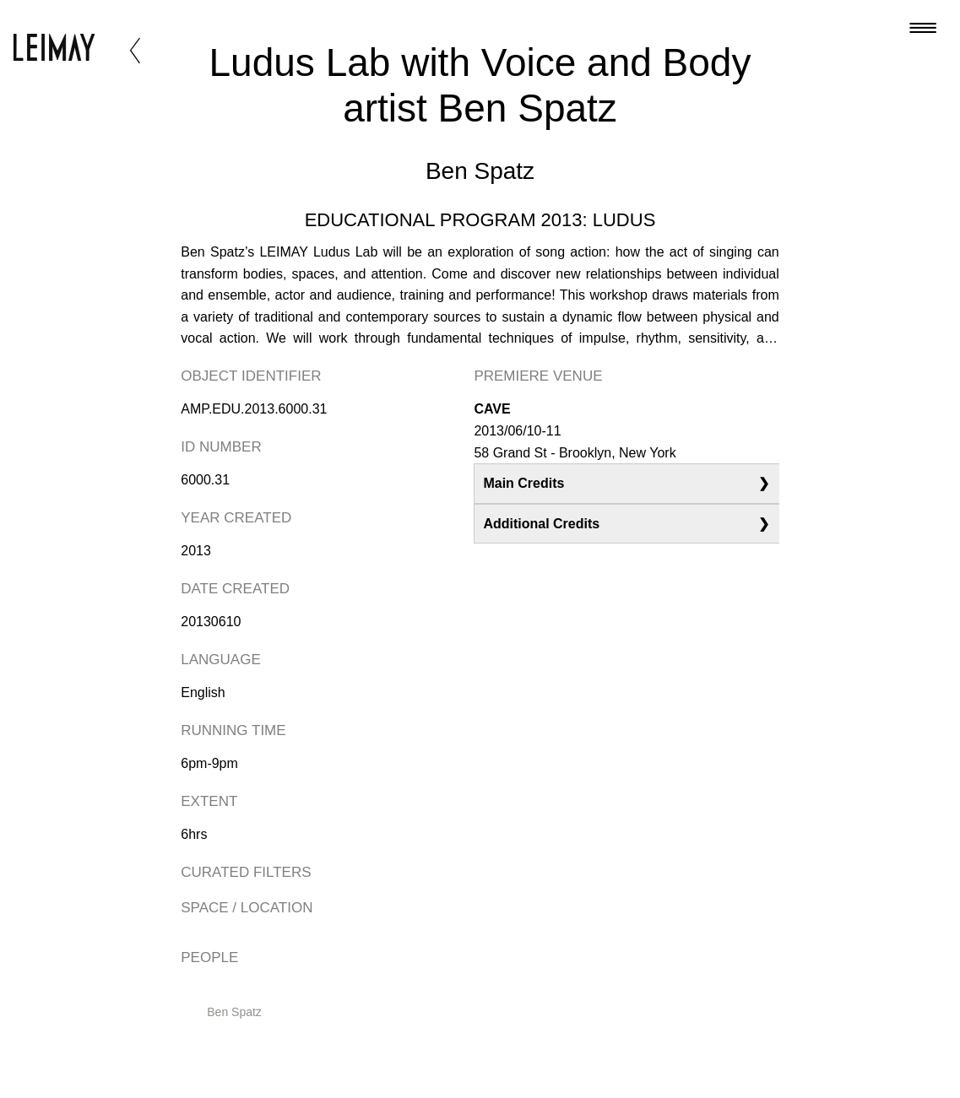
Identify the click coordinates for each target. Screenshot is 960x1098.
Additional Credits (541, 524)
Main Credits (523, 483)
